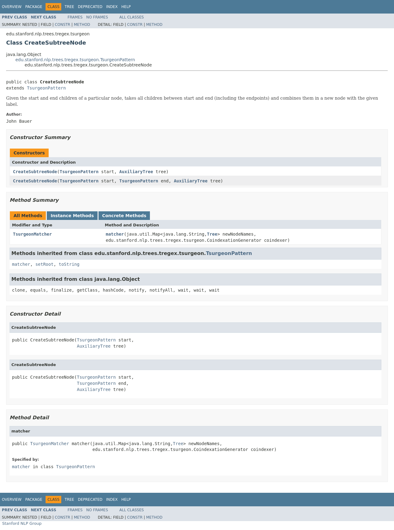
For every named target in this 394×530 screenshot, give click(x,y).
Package (33, 7)
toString (69, 264)
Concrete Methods (124, 215)
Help (126, 7)
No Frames (97, 17)
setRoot (44, 264)
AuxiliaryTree (136, 171)
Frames (75, 17)
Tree (69, 7)
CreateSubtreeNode (35, 171)
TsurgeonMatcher (32, 234)
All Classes (131, 17)
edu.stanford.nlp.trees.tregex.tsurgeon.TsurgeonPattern (75, 59)
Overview (12, 7)
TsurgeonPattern (46, 88)
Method (82, 24)
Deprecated (90, 7)
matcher (115, 234)
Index (112, 7)
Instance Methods (72, 215)
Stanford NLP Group (22, 523)
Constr (62, 24)
